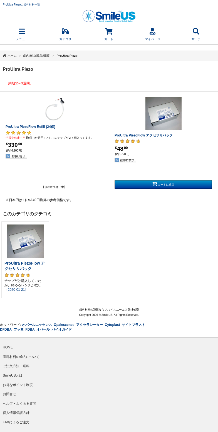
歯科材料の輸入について (21, 357)
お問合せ (9, 394)
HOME (8, 347)
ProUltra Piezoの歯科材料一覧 (21, 4)
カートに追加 (163, 184)
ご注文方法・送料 (16, 366)
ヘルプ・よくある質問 (19, 404)
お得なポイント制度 (18, 385)
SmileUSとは (13, 375)
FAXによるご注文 (16, 422)
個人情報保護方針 (16, 413)
